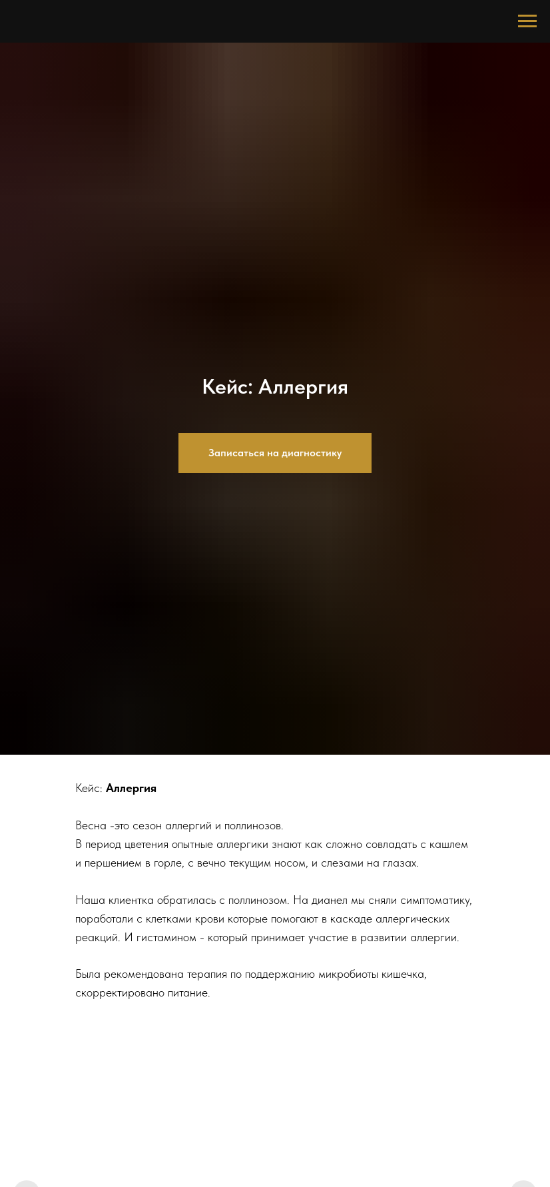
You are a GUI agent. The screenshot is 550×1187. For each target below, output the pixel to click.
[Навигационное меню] (527, 21)
